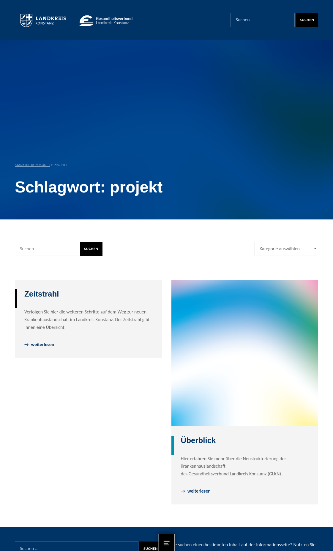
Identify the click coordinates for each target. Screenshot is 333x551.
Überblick (198, 440)
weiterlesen (42, 344)
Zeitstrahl (41, 294)
